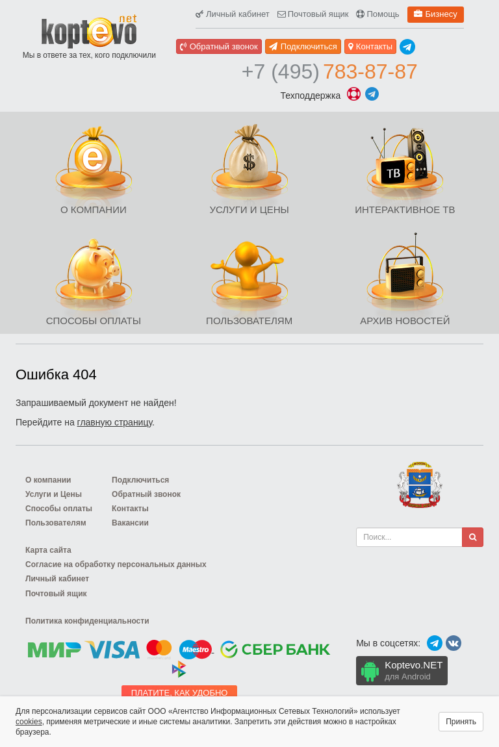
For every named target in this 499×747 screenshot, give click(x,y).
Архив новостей (405, 320)
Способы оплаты (93, 320)
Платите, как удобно (179, 693)
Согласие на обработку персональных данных (116, 564)
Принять (461, 721)
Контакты (370, 46)
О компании (93, 209)
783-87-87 (330, 71)
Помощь (377, 14)
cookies (29, 721)
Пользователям (249, 320)
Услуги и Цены (248, 209)
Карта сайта (48, 550)
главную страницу (114, 422)
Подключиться (303, 46)
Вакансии (130, 522)
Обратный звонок (219, 46)
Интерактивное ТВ (405, 209)
